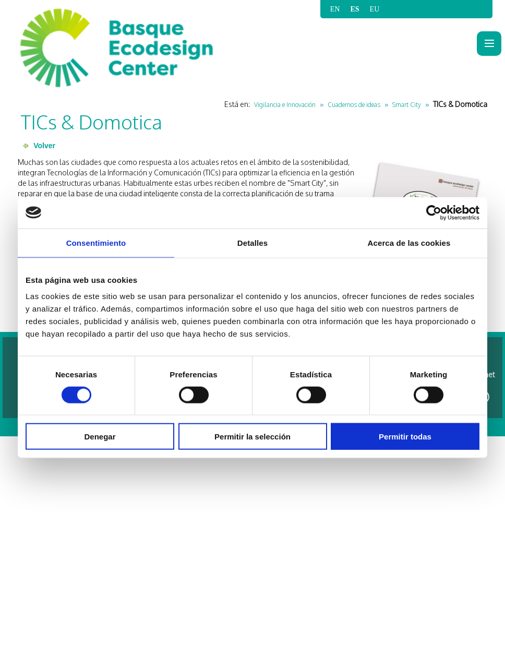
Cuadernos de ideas (354, 105)
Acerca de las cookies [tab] (409, 242)
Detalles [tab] (252, 242)
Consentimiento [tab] (96, 242)
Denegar (99, 436)
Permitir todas (405, 436)
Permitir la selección (252, 436)
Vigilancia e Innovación (285, 105)
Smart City (406, 105)
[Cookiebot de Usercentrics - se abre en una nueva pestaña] (433, 212)
